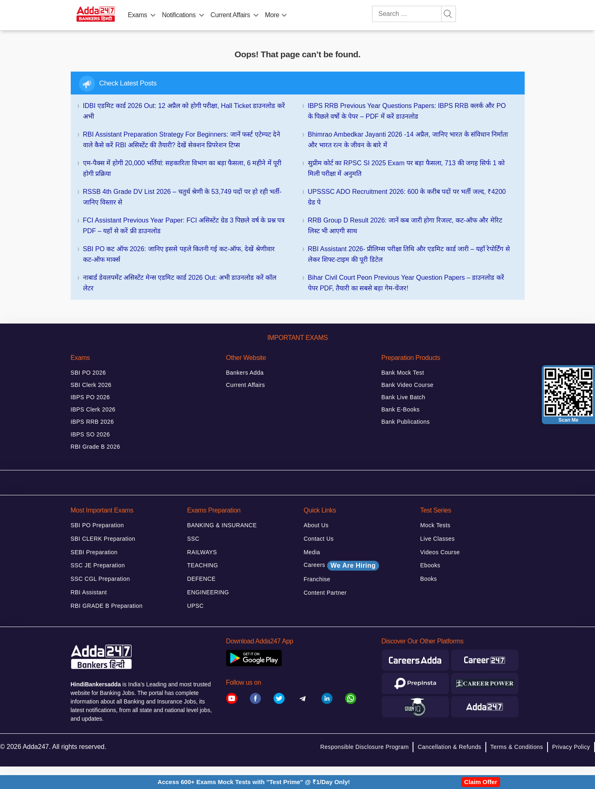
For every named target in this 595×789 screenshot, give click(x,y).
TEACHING (202, 565)
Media (312, 552)
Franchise (317, 579)
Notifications (178, 14)
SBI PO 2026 (88, 372)
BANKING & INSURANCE (222, 525)
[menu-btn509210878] (202, 13)
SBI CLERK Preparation (103, 538)
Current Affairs (230, 14)
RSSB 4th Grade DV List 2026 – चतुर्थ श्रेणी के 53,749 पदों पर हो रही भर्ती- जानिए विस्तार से (182, 197)
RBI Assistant (89, 592)
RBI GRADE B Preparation (107, 605)
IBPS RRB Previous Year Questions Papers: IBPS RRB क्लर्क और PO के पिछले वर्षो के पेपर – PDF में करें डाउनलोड (407, 111)
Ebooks (430, 565)
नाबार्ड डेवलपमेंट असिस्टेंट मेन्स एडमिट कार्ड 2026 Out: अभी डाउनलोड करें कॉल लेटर (180, 283)
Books (428, 578)
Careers (341, 566)
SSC (193, 538)
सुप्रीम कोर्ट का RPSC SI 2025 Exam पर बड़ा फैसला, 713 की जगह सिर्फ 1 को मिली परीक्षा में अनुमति (406, 168)
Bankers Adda (245, 372)
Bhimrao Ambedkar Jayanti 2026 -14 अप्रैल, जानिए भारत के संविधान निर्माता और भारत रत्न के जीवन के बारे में (408, 139)
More (272, 14)
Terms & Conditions (516, 747)
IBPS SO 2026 (90, 434)
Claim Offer (480, 781)
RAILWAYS (202, 552)
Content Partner (325, 592)
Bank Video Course (408, 385)
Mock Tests (435, 525)
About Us (316, 525)
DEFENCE (201, 578)
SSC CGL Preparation (100, 578)
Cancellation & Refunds (449, 747)
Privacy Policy (571, 747)
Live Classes (437, 538)
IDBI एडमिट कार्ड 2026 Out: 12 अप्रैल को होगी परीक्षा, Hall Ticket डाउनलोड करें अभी (184, 111)
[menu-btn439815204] (284, 13)
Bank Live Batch (403, 397)
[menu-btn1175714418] (153, 13)
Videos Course (440, 552)
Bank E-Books (401, 409)
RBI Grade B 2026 (95, 446)
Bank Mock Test (403, 372)
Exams (137, 14)
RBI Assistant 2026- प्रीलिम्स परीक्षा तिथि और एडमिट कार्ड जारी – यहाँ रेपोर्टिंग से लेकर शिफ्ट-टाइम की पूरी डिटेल (409, 254)
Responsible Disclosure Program (364, 747)
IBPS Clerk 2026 (93, 409)
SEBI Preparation (94, 552)
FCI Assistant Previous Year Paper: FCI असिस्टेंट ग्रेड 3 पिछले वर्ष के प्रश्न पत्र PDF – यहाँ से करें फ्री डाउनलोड (184, 225)
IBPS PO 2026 (90, 397)
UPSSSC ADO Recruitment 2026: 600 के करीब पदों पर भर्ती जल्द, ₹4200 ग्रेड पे (407, 197)
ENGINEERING (208, 592)
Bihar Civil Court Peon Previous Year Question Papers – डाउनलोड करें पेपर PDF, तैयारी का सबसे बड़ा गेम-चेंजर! (406, 283)
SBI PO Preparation (97, 525)
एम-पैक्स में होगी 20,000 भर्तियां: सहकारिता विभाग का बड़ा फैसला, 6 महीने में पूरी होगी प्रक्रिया (182, 168)
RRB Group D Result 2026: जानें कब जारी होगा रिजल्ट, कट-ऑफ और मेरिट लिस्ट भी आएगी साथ (405, 225)
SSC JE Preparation (98, 565)
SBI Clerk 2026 (91, 385)
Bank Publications (406, 421)
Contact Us (319, 538)
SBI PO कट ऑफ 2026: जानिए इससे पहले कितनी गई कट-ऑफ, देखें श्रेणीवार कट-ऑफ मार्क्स (179, 254)
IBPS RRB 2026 (92, 421)
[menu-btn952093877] (256, 13)
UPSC (195, 605)
